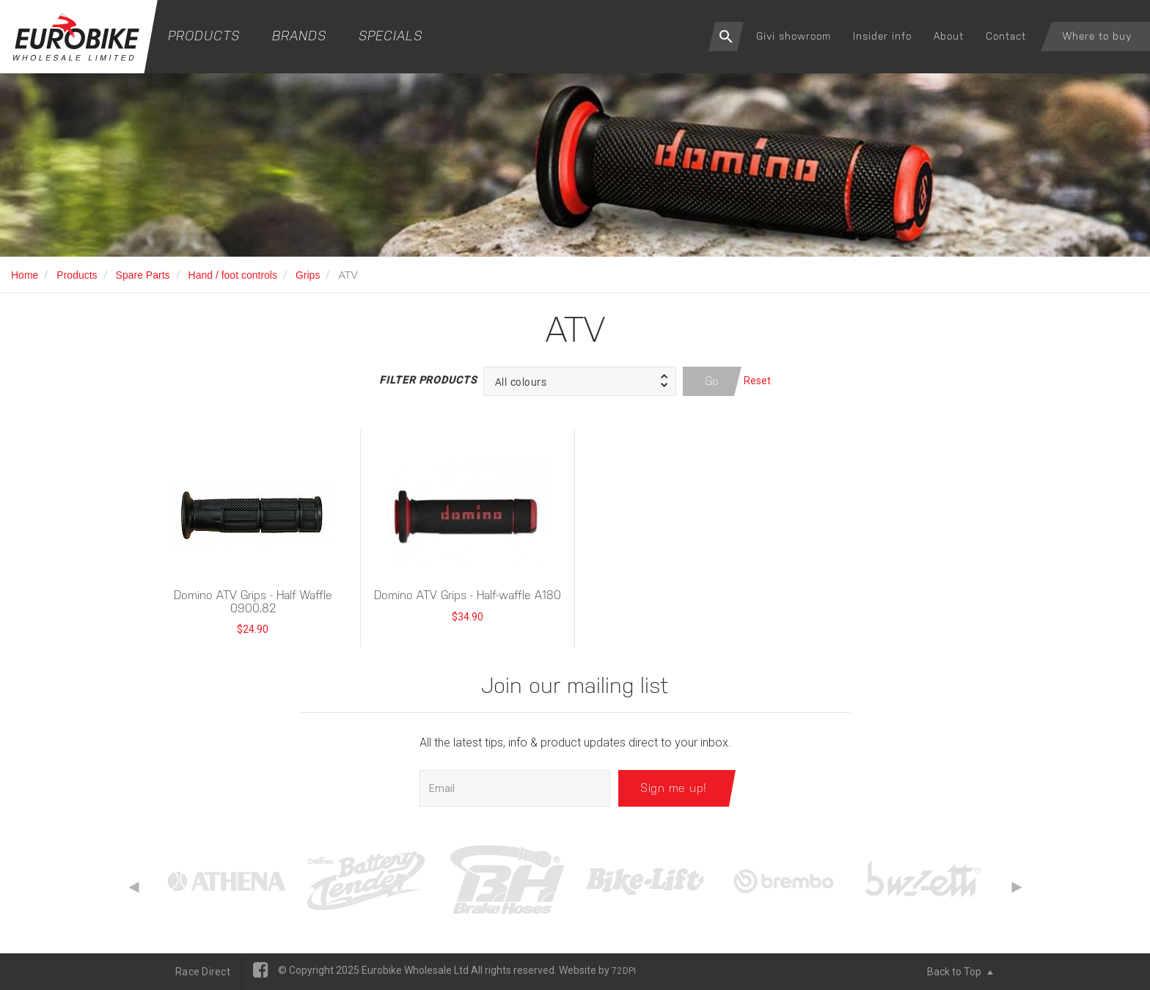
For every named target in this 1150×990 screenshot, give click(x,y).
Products (204, 35)
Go (712, 381)
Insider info (882, 36)
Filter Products (427, 380)
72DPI (624, 971)
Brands (299, 35)
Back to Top (960, 972)
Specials (390, 35)
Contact (1006, 36)
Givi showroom (793, 36)
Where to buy (1097, 36)
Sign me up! (673, 788)
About (949, 36)
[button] (579, 381)
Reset (757, 380)
